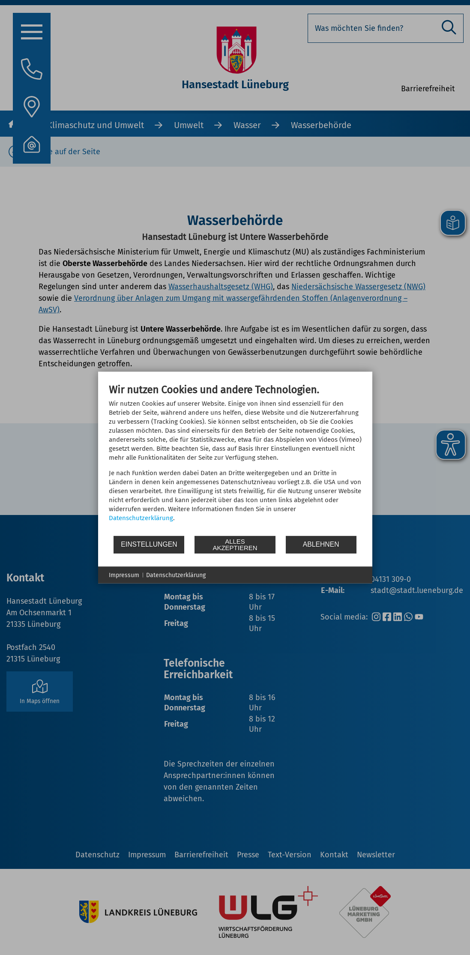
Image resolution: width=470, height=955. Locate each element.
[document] (235, 458)
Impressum (124, 574)
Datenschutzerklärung (141, 517)
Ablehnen (321, 544)
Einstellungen (149, 544)
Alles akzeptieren (235, 544)
